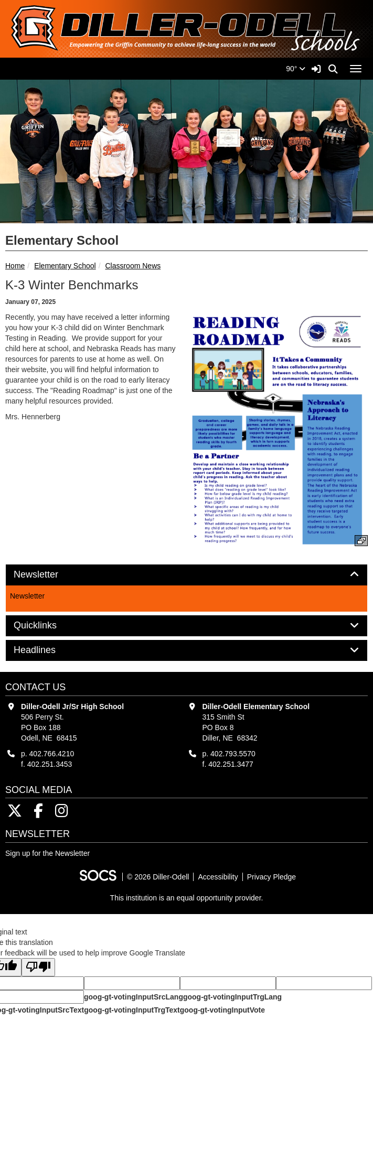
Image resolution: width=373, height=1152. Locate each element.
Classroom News (133, 266)
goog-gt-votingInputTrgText (131, 1010)
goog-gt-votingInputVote (222, 1010)
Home (15, 266)
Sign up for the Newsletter (47, 853)
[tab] (186, 574)
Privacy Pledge (271, 877)
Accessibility (218, 877)
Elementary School (65, 266)
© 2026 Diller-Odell (158, 877)
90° (295, 68)
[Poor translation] (38, 967)
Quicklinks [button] (47, 626)
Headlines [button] (46, 650)
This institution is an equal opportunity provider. (186, 898)
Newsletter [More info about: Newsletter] (27, 596)
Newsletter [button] (48, 575)
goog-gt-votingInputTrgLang (232, 997)
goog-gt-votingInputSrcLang (133, 997)
